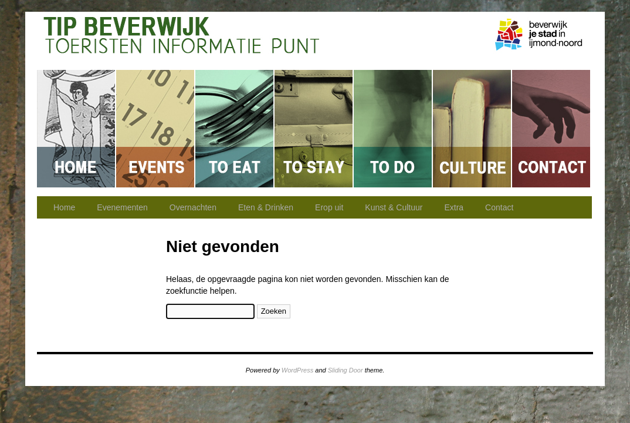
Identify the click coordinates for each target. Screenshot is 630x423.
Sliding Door (345, 370)
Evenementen (155, 128)
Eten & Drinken (235, 128)
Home (76, 128)
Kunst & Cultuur (472, 128)
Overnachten (314, 128)
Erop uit (393, 128)
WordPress (297, 370)
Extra (453, 207)
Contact (551, 128)
